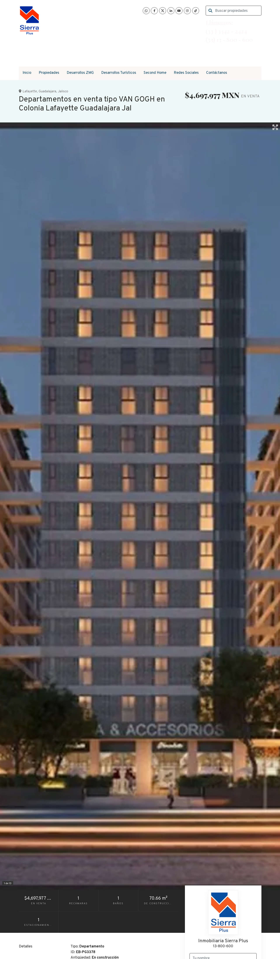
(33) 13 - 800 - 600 (229, 39)
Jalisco (63, 91)
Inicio (27, 72)
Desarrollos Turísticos (118, 72)
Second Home (155, 72)
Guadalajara (47, 91)
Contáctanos (216, 72)
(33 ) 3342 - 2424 (226, 31)
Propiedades (49, 72)
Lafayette (30, 91)
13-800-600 (223, 946)
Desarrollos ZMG (80, 72)
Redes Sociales (186, 72)
